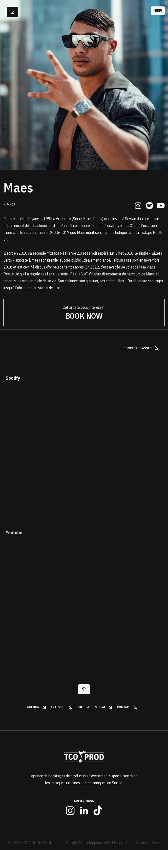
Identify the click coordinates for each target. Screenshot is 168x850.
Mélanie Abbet (123, 842)
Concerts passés (142, 348)
